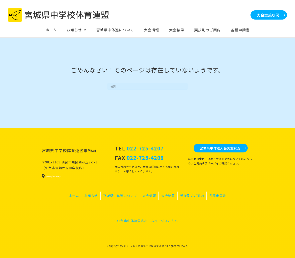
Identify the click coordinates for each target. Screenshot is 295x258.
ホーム (74, 195)
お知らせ (91, 195)
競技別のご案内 (192, 195)
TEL (139, 148)
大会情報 (149, 195)
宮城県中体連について (120, 195)
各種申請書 (217, 195)
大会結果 (168, 195)
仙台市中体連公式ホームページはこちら (147, 220)
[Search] (147, 86)
